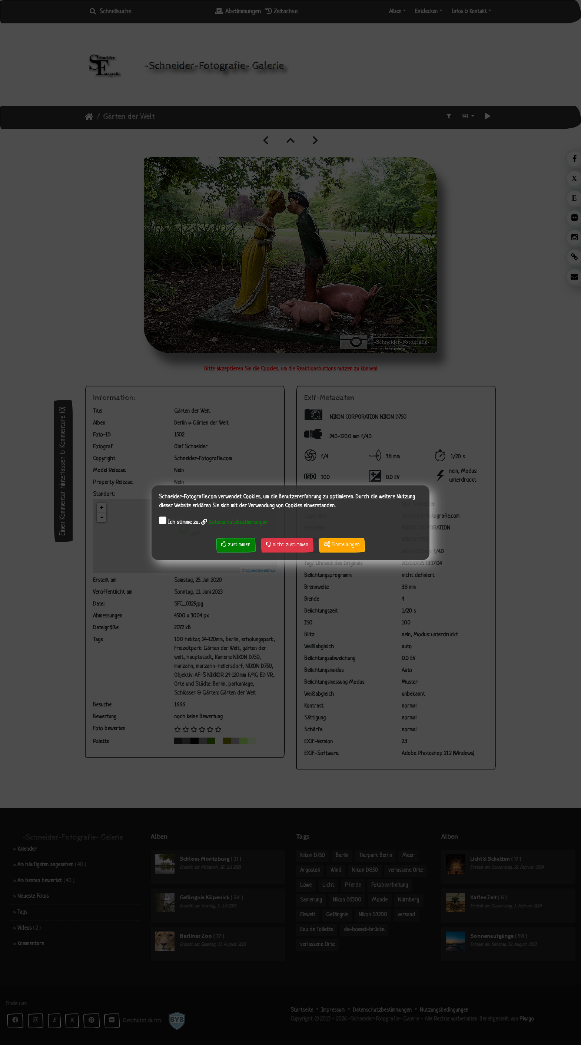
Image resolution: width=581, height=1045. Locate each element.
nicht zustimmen (287, 544)
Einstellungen (342, 544)
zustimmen (235, 544)
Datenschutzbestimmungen (238, 523)
